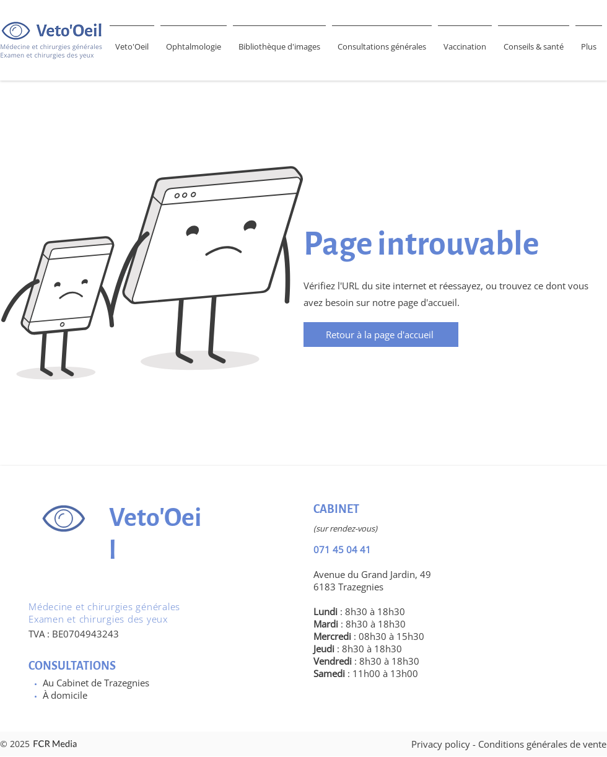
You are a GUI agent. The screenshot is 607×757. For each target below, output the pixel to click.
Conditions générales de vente (542, 744)
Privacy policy (440, 744)
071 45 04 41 (342, 549)
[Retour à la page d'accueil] (381, 334)
